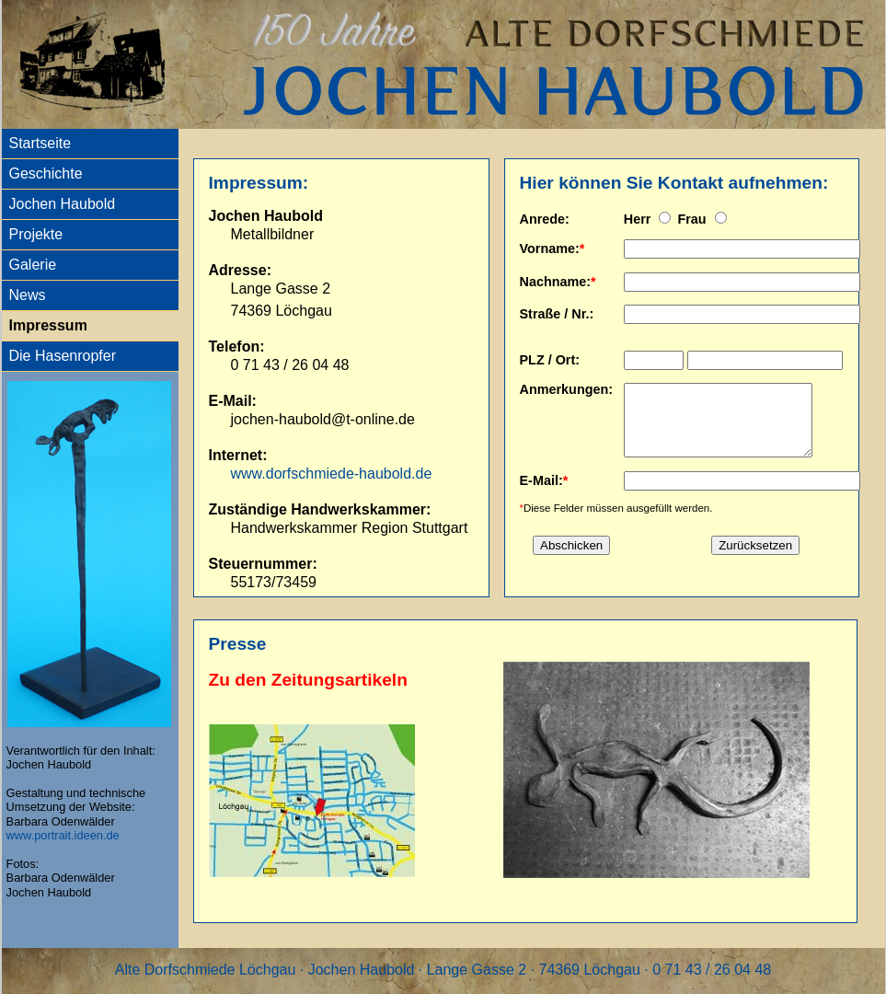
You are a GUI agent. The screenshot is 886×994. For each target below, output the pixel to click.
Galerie (33, 264)
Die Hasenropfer (63, 356)
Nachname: (556, 281)
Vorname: (550, 248)
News (27, 295)
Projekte (36, 234)
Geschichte (46, 173)
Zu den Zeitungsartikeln (308, 679)
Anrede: (545, 219)
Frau (693, 219)
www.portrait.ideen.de (63, 835)
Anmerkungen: (567, 389)
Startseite (40, 143)
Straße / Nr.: (557, 313)
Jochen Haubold (62, 204)
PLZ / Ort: (550, 360)
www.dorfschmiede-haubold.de (331, 473)
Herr (639, 219)
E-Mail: (541, 494)
